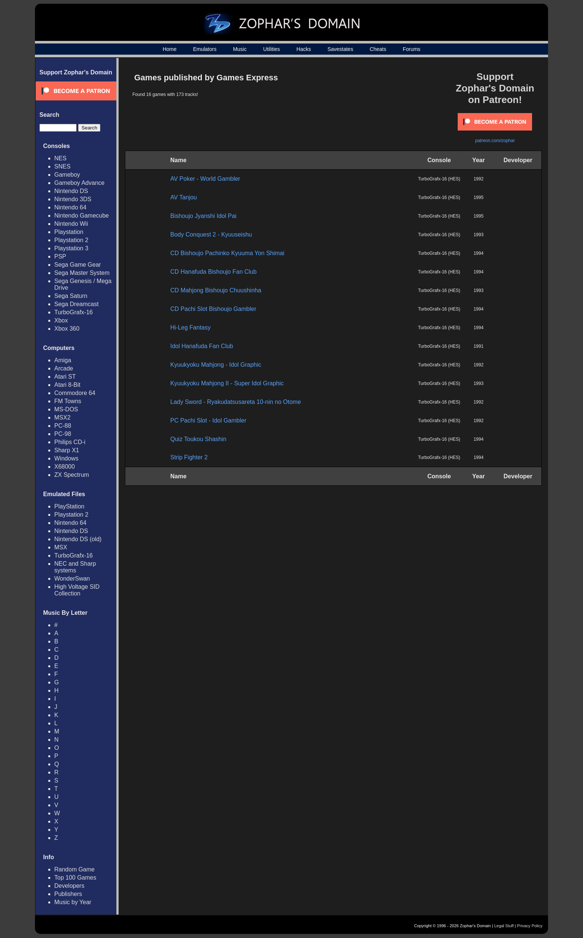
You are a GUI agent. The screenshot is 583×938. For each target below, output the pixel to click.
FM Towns (67, 401)
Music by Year (72, 902)
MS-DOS (66, 409)
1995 (479, 197)
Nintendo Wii (71, 224)
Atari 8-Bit (67, 385)
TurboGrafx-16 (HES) (439, 179)
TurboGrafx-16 (73, 312)
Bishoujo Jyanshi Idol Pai (203, 216)
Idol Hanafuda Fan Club (201, 346)
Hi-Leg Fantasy (190, 327)
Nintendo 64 (70, 207)
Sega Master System (82, 273)
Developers (69, 886)
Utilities (271, 49)
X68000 (64, 466)
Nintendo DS (71, 191)
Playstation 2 (71, 240)
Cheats (378, 49)
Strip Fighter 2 (188, 457)
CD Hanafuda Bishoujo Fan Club (213, 272)
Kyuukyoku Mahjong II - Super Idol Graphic (227, 383)
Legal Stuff (503, 925)
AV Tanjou (183, 197)
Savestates (340, 49)
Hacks (303, 49)
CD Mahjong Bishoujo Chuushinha (215, 290)
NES (60, 158)
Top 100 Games (75, 877)
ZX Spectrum (71, 475)
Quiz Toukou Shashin (198, 439)
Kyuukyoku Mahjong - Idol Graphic (215, 365)
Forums (411, 49)
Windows (66, 458)
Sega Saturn (70, 296)
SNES (62, 166)
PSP (60, 256)
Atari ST (65, 376)
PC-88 (62, 426)
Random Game (74, 869)
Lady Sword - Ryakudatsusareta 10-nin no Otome (235, 402)
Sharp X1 (66, 450)
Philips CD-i (70, 442)
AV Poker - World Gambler (205, 179)
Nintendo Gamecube (81, 215)
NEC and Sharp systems (75, 567)
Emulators (204, 49)
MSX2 (62, 417)
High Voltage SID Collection (77, 590)
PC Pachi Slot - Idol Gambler (208, 420)
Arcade (63, 368)
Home (169, 49)
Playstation (68, 232)
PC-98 (62, 434)
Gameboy (67, 174)
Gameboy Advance (79, 183)
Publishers (68, 894)
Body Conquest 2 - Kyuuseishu (211, 234)
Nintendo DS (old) (78, 539)
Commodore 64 (74, 393)
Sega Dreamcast (76, 304)
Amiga (62, 360)
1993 (479, 234)
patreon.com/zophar (495, 140)
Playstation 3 (71, 248)
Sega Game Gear (77, 264)
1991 (479, 346)
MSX (60, 547)
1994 (479, 253)
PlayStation (69, 506)
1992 (479, 179)
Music (240, 49)
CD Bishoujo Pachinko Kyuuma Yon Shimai (227, 253)
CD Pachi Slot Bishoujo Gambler (213, 309)
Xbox (61, 320)
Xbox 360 (67, 328)
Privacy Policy (529, 925)
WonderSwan (72, 578)
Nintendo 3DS (72, 199)
